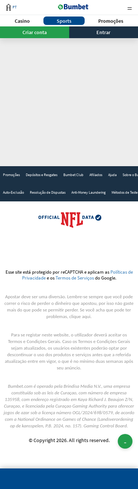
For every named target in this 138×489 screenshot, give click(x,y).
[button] (22, 21)
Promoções (110, 21)
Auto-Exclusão (13, 192)
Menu (129, 7)
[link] (11, 175)
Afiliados (95, 174)
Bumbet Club (73, 174)
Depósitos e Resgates (41, 174)
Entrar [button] (103, 32)
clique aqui (79, 316)
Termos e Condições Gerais (34, 341)
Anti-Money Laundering (88, 192)
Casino (22, 21)
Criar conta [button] (34, 32)
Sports (64, 21)
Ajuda (112, 174)
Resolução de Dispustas (48, 192)
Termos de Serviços (75, 278)
